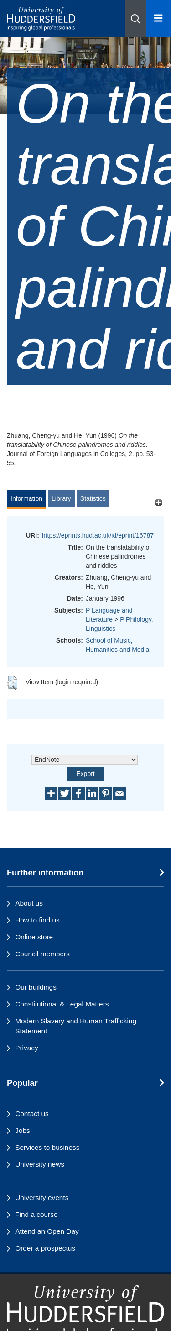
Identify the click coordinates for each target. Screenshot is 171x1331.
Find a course (36, 1214)
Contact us (32, 1113)
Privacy (26, 1048)
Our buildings (36, 987)
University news (39, 1164)
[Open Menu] (158, 18)
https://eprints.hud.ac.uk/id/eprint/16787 (98, 535)
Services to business (47, 1147)
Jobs (22, 1130)
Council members (42, 954)
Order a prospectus (45, 1248)
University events (41, 1197)
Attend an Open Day (46, 1231)
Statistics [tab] (93, 498)
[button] (135, 18)
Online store (34, 937)
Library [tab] (61, 498)
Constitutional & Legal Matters (62, 1004)
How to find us (37, 920)
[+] (158, 502)
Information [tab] (26, 498)
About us (29, 903)
